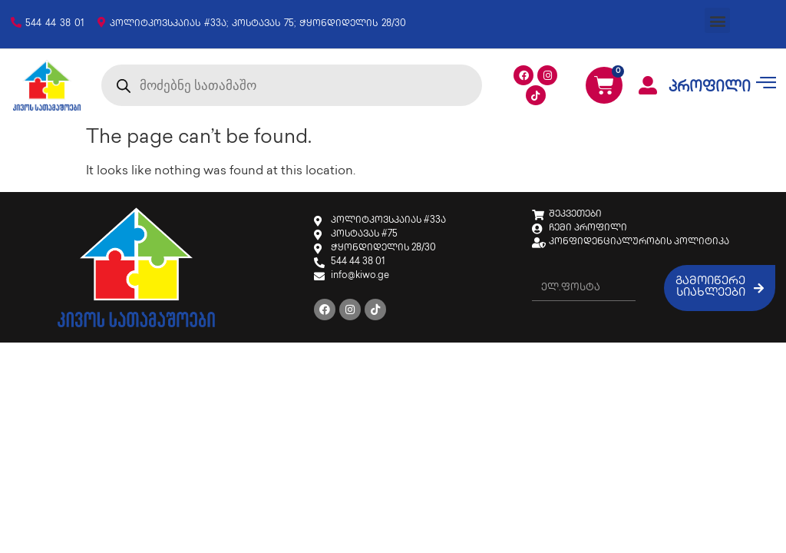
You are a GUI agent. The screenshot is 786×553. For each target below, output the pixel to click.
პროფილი (710, 88)
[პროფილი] (648, 85)
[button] (717, 20)
